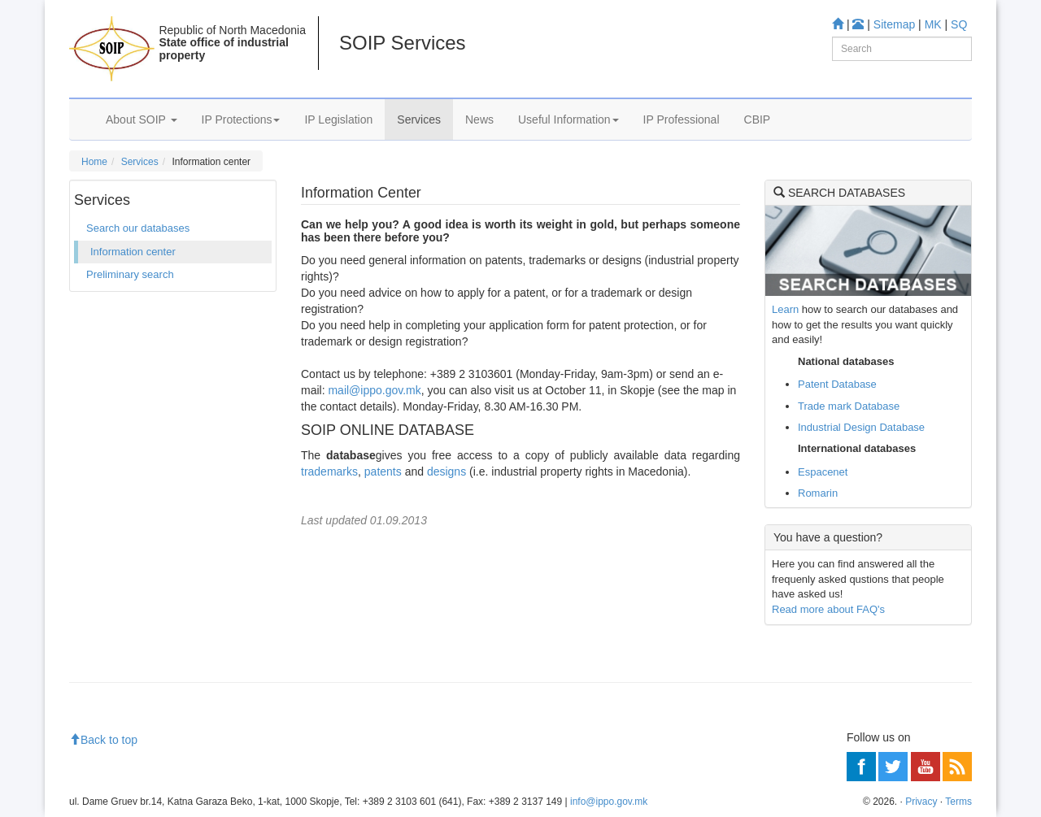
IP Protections (241, 119)
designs (448, 471)
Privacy (921, 801)
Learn (785, 309)
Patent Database (837, 384)
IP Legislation (338, 119)
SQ (959, 24)
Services (419, 119)
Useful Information (568, 119)
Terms (958, 801)
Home (94, 161)
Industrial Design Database (861, 427)
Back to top (103, 739)
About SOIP (141, 119)
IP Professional (681, 119)
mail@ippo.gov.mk (374, 390)
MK (933, 24)
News (479, 119)
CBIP (757, 119)
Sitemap (894, 24)
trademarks (329, 471)
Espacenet (822, 472)
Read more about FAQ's (828, 609)
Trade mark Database (848, 406)
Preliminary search (130, 274)
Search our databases (137, 228)
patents (383, 471)
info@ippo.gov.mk (608, 801)
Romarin (818, 493)
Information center (133, 252)
